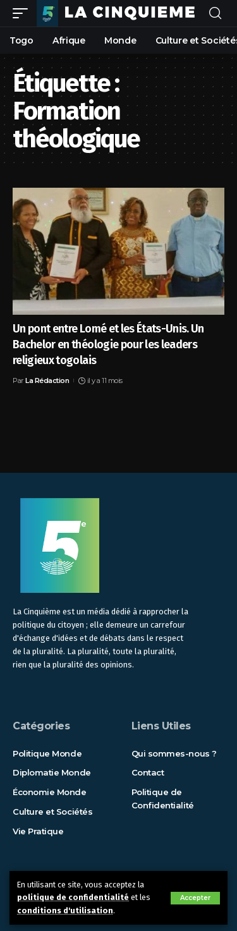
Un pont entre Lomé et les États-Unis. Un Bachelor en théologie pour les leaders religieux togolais (108, 344)
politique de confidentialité (73, 897)
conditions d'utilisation (65, 910)
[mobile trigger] (23, 13)
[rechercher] (215, 13)
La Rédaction (47, 380)
